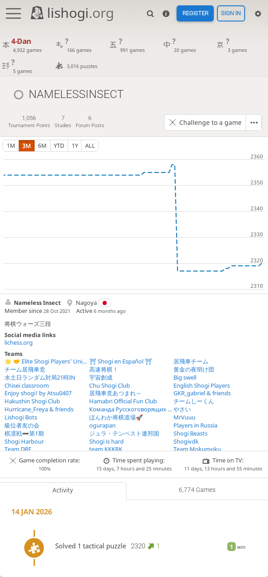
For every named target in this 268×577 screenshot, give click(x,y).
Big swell (184, 377)
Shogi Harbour (24, 441)
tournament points (29, 121)
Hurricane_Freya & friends (38, 409)
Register (195, 13)
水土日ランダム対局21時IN (39, 377)
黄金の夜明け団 (193, 369)
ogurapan (102, 425)
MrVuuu (184, 417)
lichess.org (18, 342)
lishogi (71, 13)
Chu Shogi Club (109, 385)
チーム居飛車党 (24, 369)
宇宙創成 (100, 377)
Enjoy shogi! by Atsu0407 (38, 393)
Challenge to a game (210, 122)
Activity (62, 490)
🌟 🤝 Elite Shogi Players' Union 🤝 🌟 (46, 361)
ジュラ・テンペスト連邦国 (124, 433)
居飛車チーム (190, 361)
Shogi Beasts (190, 433)
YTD (59, 146)
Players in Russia (195, 425)
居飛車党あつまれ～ (115, 393)
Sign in (231, 13)
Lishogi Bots (20, 417)
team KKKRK (105, 449)
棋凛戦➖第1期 (24, 433)
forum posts (90, 121)
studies (63, 121)
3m (26, 146)
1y (75, 146)
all (90, 146)
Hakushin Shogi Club (32, 401)
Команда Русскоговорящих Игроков (131, 409)
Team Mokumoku (197, 449)
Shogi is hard (106, 441)
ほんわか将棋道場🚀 (116, 417)
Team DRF (17, 449)
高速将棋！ (103, 369)
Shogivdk (186, 441)
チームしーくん (193, 401)
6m (42, 146)
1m (11, 146)
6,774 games (197, 489)
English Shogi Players (201, 385)
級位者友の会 (21, 425)
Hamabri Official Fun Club (123, 401)
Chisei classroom (26, 385)
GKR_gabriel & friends (202, 393)
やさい (182, 409)
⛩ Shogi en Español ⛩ (120, 361)
